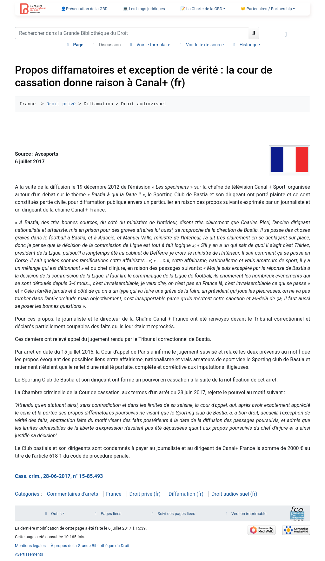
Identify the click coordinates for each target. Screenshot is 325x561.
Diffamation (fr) (186, 494)
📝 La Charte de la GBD (201, 8)
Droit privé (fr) (145, 494)
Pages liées (111, 513)
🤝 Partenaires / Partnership (266, 8)
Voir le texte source (205, 44)
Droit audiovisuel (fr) (234, 494)
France (113, 494)
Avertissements (29, 554)
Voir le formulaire (153, 44)
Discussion (110, 44)
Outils (56, 513)
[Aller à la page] (254, 33)
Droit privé (61, 104)
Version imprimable (249, 513)
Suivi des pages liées (176, 513)
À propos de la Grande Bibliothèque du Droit (90, 545)
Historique (250, 44)
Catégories (27, 494)
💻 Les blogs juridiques (144, 8)
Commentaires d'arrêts (72, 494)
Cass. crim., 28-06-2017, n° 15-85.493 (59, 476)
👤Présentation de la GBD (84, 8)
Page (78, 44)
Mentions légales (30, 545)
